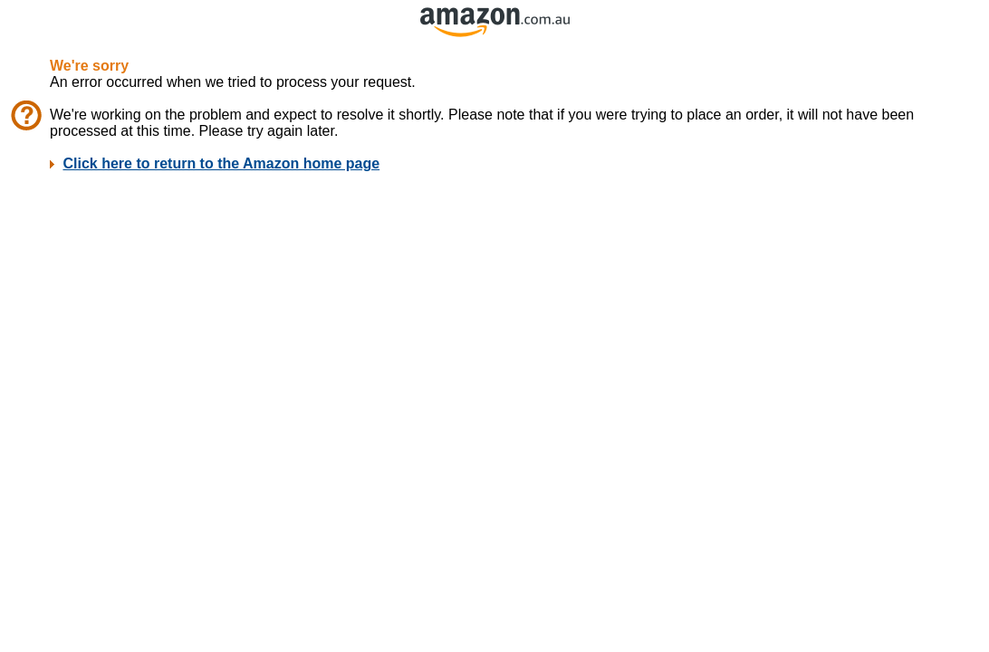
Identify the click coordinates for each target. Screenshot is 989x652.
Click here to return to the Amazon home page (220, 163)
